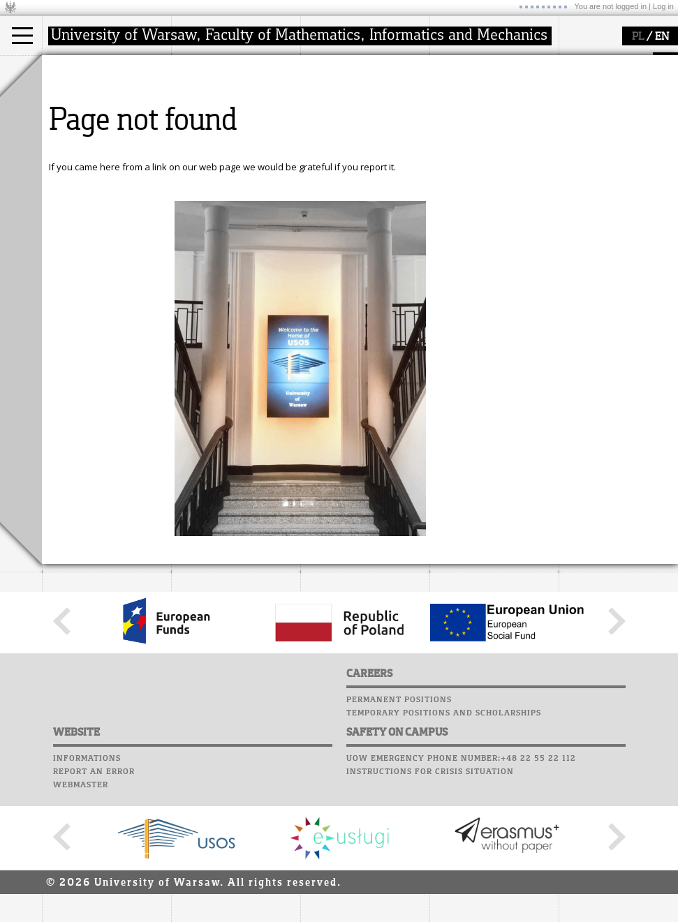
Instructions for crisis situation (430, 901)
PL (638, 37)
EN (662, 37)
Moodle (450, 76)
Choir (445, 142)
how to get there (223, 96)
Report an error (94, 901)
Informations (87, 888)
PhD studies (84, 121)
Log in (663, 6)
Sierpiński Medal (353, 146)
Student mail (465, 102)
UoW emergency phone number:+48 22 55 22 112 (461, 888)
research (336, 68)
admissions (83, 146)
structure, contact (225, 109)
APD (515, 63)
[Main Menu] (22, 35)
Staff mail (458, 116)
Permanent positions (399, 829)
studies (73, 68)
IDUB (328, 159)
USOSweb (453, 63)
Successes (456, 155)
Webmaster (80, 914)
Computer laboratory (486, 89)
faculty (201, 68)
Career (449, 129)
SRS (490, 63)
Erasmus (77, 134)
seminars (338, 109)
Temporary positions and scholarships (443, 842)
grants (331, 134)
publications (343, 121)
